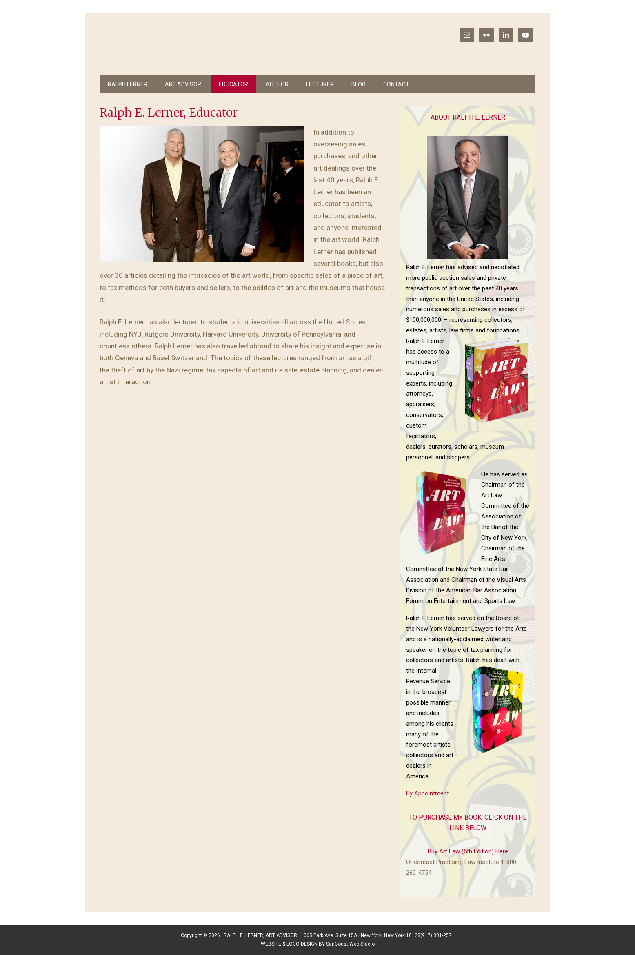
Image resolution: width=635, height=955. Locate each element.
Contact (396, 84)
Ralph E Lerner (165, 45)
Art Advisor (183, 84)
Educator (233, 84)
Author (277, 84)
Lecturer (320, 84)
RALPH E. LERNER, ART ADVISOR (260, 935)
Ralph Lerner (127, 84)
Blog (358, 84)
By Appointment (427, 793)
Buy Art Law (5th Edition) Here (468, 851)
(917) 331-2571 (437, 935)
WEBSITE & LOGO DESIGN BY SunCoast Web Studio (318, 944)
